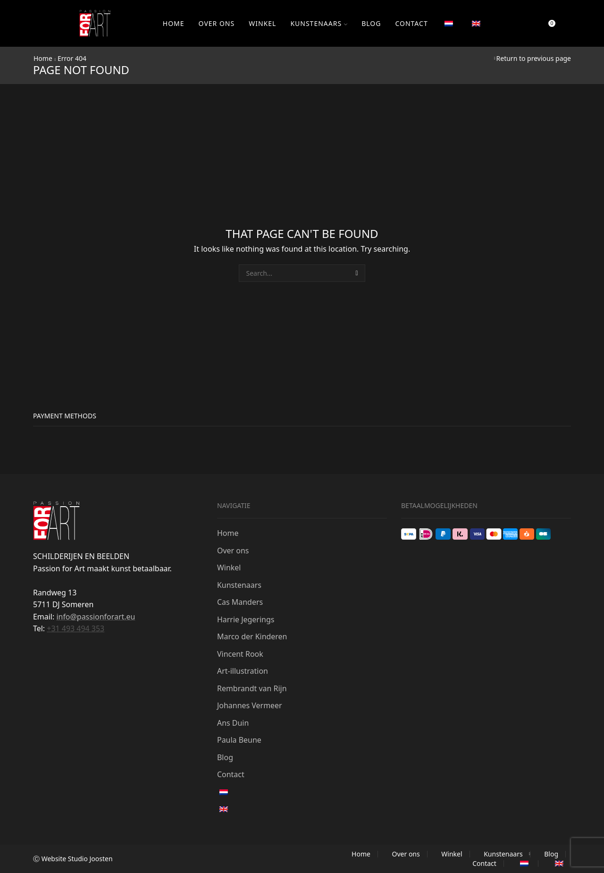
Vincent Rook (240, 654)
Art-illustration (242, 671)
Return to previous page (533, 58)
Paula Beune (239, 740)
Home (174, 23)
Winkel (262, 23)
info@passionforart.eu (95, 616)
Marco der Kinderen (252, 636)
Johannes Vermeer (249, 705)
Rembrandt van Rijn (252, 688)
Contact (411, 23)
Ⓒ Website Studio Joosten (73, 858)
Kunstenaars (318, 23)
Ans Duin (233, 723)
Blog (371, 23)
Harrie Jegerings (245, 619)
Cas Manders (240, 602)
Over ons (217, 23)
